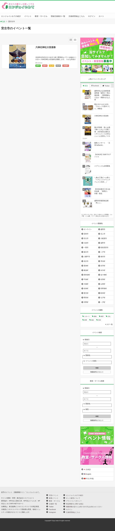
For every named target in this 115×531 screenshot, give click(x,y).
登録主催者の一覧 (58, 16)
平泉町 (86, 279)
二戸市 (103, 252)
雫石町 (103, 261)
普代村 (86, 293)
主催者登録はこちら (77, 16)
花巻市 (45, 65)
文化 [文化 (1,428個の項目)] (109, 316)
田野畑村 (104, 288)
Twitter (51, 507)
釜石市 (86, 252)
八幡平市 (87, 256)
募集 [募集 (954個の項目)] (95, 316)
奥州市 (103, 256)
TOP (2, 21)
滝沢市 (86, 261)
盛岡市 (38, 65)
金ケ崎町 (104, 275)
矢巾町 (103, 270)
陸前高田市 (104, 247)
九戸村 (103, 297)
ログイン (91, 16)
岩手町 (103, 266)
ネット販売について (73, 498)
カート (101, 16)
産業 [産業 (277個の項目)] (85, 320)
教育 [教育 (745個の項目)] (102, 316)
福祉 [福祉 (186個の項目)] (92, 320)
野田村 (86, 297)
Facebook (52, 509)
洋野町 (86, 302)
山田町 (103, 284)
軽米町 (103, 293)
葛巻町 (86, 266)
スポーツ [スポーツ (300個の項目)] (87, 316)
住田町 (103, 279)
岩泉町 (86, 288)
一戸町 (103, 302)
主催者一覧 (53, 504)
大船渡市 (65, 65)
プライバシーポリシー (74, 501)
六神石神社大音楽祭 (45, 47)
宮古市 (58, 65)
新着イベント (53, 498)
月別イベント (53, 495)
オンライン (88, 229)
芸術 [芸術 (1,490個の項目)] (99, 320)
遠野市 (103, 243)
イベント (27, 16)
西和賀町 (87, 275)
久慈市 (86, 243)
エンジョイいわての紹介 (11, 16)
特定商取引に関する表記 (74, 504)
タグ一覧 (109, 324)
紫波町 (86, 270)
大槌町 (86, 284)
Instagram (52, 512)
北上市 (52, 65)
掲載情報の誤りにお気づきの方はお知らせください (84, 507)
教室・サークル (41, 16)
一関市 (86, 247)
